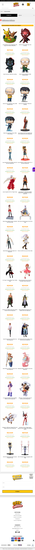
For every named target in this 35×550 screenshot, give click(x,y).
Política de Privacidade (17, 515)
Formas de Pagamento (17, 520)
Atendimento (17, 518)
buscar (32, 8)
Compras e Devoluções (17, 517)
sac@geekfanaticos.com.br (17, 528)
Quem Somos (17, 513)
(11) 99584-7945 (17, 526)
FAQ (17, 530)
